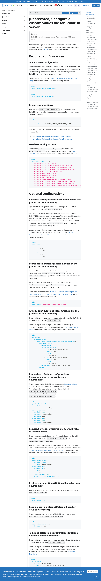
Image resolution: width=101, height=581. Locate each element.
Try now (96, 6)
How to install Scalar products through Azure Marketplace (52, 139)
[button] (14, 30)
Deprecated (74, 13)
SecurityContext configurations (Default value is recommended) (91, 80)
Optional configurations (90, 31)
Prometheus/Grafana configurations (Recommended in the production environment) (92, 70)
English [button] (47, 6)
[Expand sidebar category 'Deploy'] (25, 23)
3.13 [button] (18, 6)
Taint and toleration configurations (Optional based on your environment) (92, 105)
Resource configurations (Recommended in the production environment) (92, 39)
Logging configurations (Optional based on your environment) (92, 97)
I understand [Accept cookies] (92, 572)
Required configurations (90, 13)
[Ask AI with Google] (86, 5)
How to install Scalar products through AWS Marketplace (51, 136)
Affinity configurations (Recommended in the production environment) (92, 60)
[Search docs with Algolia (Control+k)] (73, 5)
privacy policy (32, 574)
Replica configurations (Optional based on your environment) (92, 88)
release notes (80, 1)
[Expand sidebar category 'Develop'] (25, 20)
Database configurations (91, 27)
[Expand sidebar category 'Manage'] (25, 26)
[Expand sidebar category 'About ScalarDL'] (25, 13)
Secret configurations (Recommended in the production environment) (92, 49)
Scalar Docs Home (34, 6)
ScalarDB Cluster (69, 37)
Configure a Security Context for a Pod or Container (47, 450)
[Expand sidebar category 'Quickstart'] (25, 16)
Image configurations (91, 22)
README (45, 50)
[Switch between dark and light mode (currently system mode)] (62, 5)
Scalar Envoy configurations (91, 17)
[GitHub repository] (58, 5)
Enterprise (65, 13)
